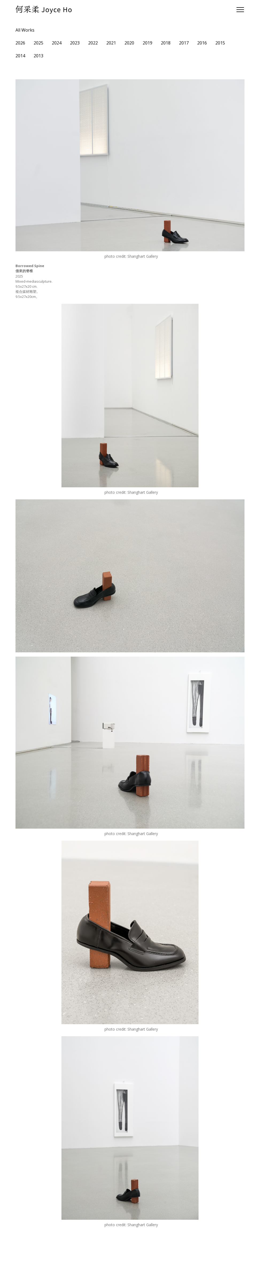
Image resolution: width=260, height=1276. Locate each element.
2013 (38, 56)
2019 (147, 43)
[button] (239, 9)
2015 (220, 43)
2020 (129, 43)
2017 (184, 43)
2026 (20, 43)
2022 (93, 43)
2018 (165, 43)
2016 (202, 43)
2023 (75, 43)
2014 (20, 56)
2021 (111, 43)
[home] (43, 10)
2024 (56, 43)
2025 (38, 43)
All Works (24, 30)
